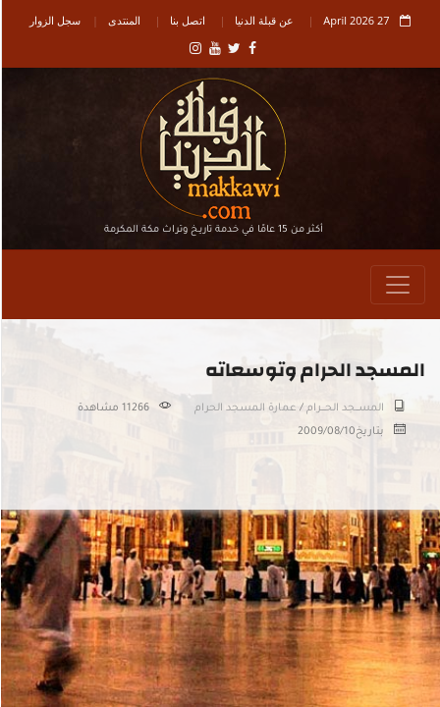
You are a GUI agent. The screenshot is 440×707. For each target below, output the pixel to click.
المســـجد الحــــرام (344, 408)
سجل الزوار (54, 20)
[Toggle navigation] (396, 284)
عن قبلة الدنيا (263, 20)
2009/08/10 (326, 432)
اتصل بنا (186, 20)
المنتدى (123, 20)
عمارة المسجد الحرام (244, 408)
